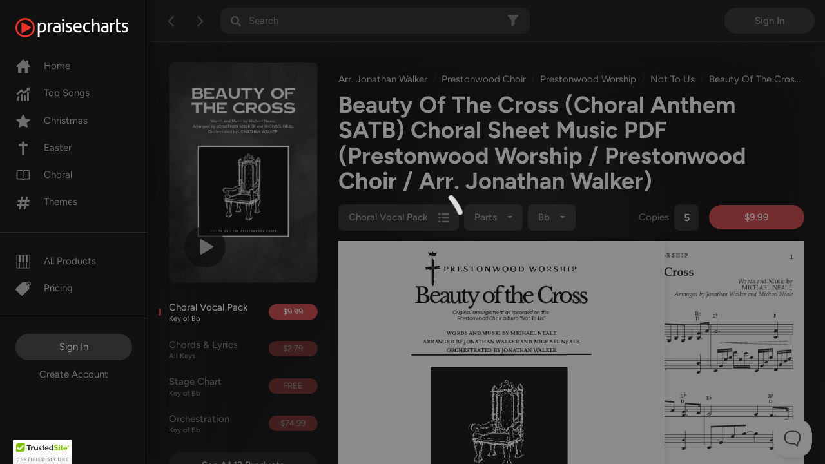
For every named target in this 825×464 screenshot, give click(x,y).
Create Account (73, 374)
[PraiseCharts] (87, 27)
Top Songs (52, 93)
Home (42, 66)
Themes (46, 202)
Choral (43, 174)
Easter (43, 147)
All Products (55, 261)
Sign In (73, 347)
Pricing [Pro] (44, 288)
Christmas (51, 120)
